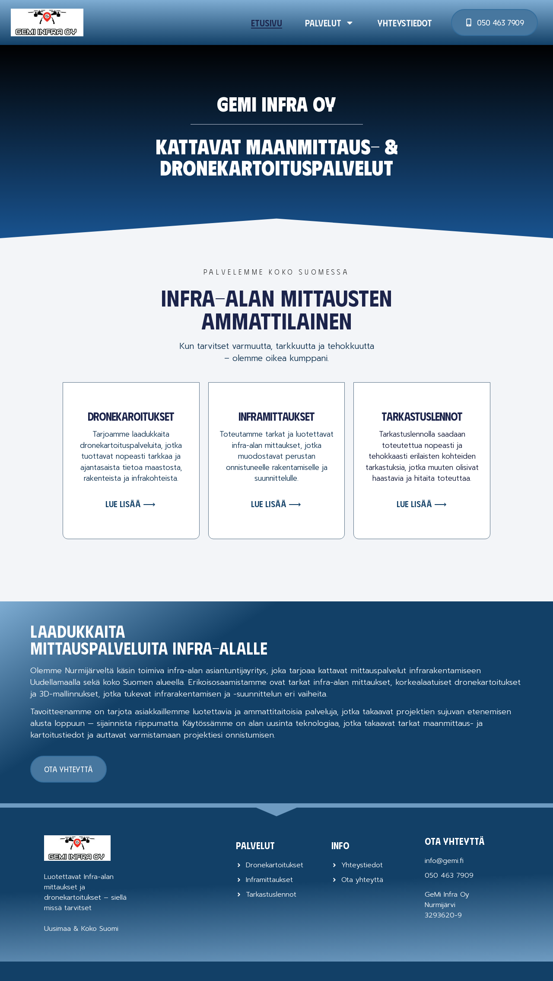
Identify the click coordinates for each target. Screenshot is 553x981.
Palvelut (329, 23)
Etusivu (266, 22)
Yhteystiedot (404, 22)
